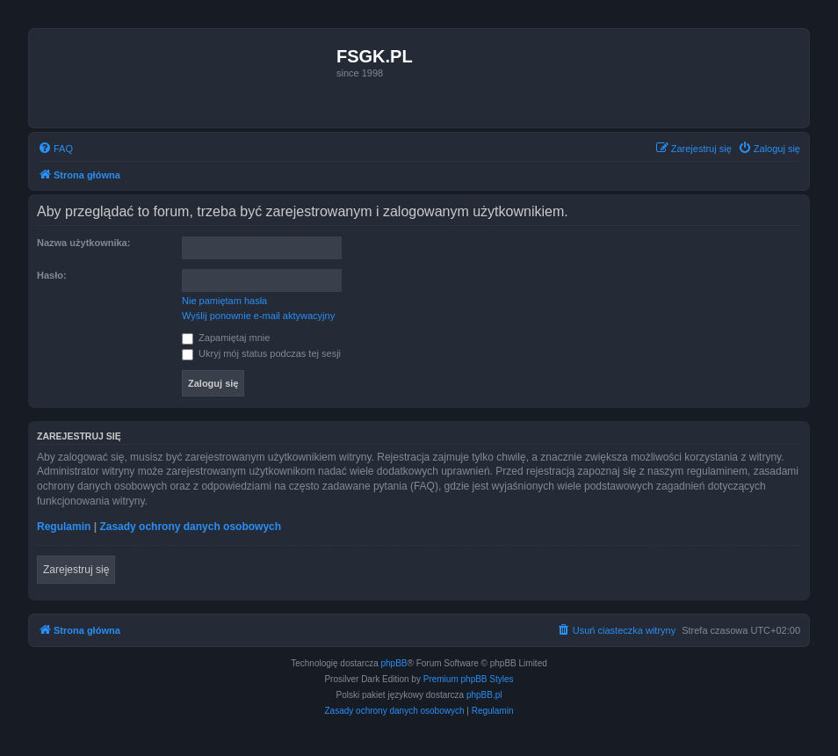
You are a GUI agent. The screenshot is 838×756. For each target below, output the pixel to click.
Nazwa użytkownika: (83, 242)
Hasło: (52, 275)
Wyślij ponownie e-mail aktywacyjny (258, 315)
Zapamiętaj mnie (226, 337)
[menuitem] (55, 148)
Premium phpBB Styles (468, 679)
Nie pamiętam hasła (224, 300)
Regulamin (63, 526)
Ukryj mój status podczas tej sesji (261, 353)
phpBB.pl (484, 695)
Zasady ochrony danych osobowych (190, 526)
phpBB (394, 663)
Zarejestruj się (76, 569)
